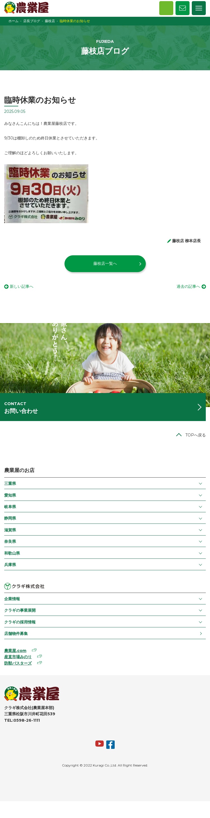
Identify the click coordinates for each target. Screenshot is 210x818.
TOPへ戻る (195, 435)
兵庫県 (10, 564)
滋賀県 (10, 529)
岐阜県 (10, 506)
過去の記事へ (188, 286)
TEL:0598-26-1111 (22, 720)
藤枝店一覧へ (105, 263)
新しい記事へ (21, 286)
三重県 (10, 483)
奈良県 (10, 541)
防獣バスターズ (18, 663)
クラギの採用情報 (20, 622)
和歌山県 (12, 553)
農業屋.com (15, 650)
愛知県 (10, 495)
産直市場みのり (18, 656)
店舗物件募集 (16, 633)
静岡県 (10, 518)
